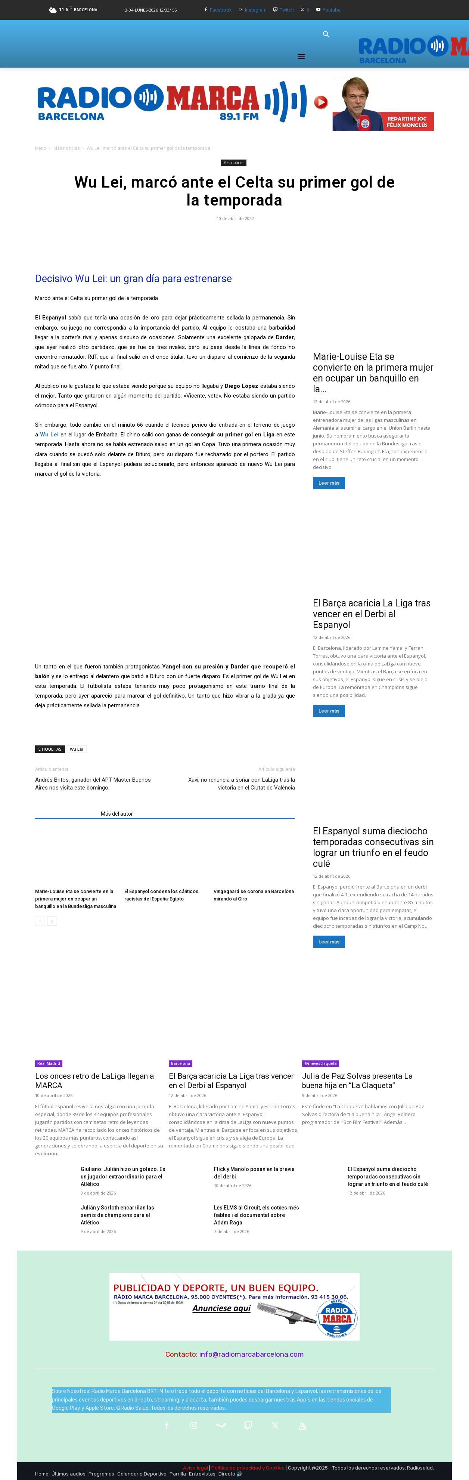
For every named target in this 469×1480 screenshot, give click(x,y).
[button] (326, 35)
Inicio (40, 148)
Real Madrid (48, 1063)
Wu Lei (76, 749)
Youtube (332, 10)
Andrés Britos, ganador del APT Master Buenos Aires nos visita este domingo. (93, 783)
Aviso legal (195, 1468)
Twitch (287, 10)
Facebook (221, 10)
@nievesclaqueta (320, 1063)
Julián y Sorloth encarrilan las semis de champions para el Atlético (117, 1215)
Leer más (329, 483)
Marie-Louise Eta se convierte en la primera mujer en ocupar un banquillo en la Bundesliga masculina (75, 899)
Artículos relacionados (66, 814)
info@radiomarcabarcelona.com (251, 1354)
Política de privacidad (236, 1468)
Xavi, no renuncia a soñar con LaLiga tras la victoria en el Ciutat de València (241, 783)
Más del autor (117, 814)
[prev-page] (39, 921)
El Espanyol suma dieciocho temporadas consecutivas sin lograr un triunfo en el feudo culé (373, 847)
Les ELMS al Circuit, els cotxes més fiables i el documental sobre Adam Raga (256, 1215)
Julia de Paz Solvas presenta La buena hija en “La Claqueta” (357, 1081)
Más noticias (66, 148)
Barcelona (180, 1063)
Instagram (256, 10)
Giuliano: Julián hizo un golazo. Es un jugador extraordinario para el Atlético (123, 1176)
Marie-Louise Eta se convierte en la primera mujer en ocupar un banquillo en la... (373, 373)
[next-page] (51, 921)
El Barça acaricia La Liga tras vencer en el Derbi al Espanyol (372, 614)
